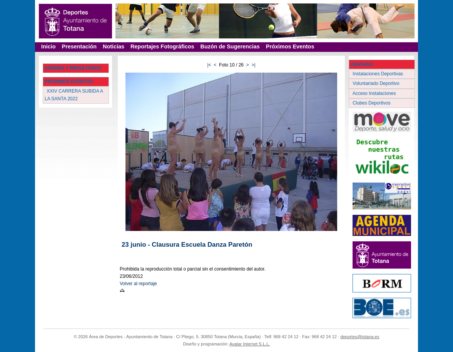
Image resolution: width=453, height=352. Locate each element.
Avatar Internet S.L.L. (249, 344)
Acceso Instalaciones (374, 93)
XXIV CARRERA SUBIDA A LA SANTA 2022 (74, 94)
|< (209, 65)
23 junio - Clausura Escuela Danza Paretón (187, 244)
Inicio (48, 46)
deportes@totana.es (359, 336)
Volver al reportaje (138, 283)
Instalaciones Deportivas (378, 73)
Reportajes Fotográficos (162, 46)
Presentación (79, 46)
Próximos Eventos (290, 46)
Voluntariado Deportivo (376, 83)
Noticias (113, 46)
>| (253, 65)
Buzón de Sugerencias (230, 46)
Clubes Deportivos (372, 103)
